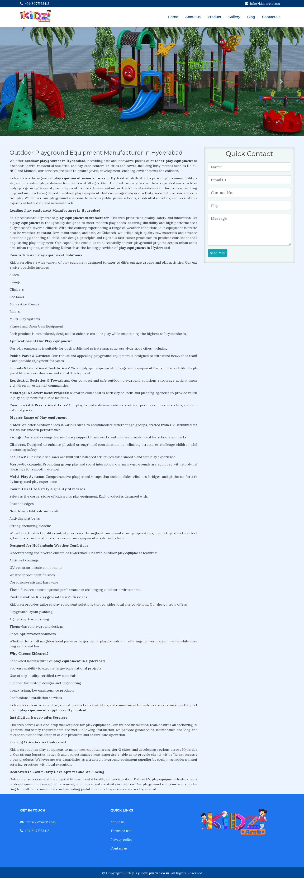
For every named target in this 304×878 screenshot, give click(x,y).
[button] (23, 81)
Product (214, 17)
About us (192, 17)
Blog (251, 17)
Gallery (234, 17)
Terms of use (120, 831)
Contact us (271, 17)
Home (173, 17)
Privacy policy (121, 839)
